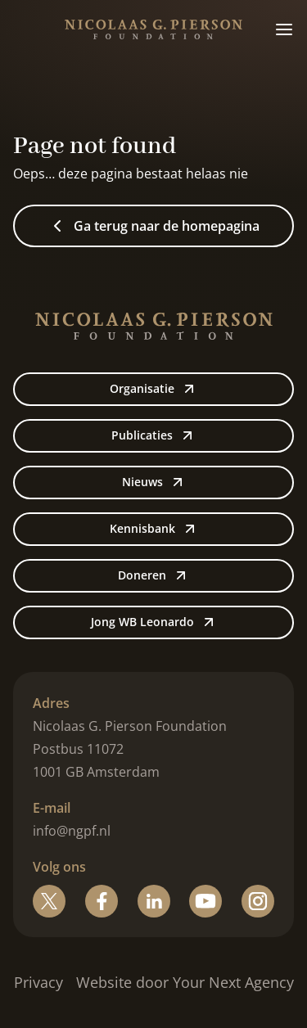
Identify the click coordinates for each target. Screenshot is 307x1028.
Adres (51, 703)
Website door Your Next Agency (185, 982)
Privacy (38, 982)
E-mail (51, 808)
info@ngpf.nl (72, 831)
